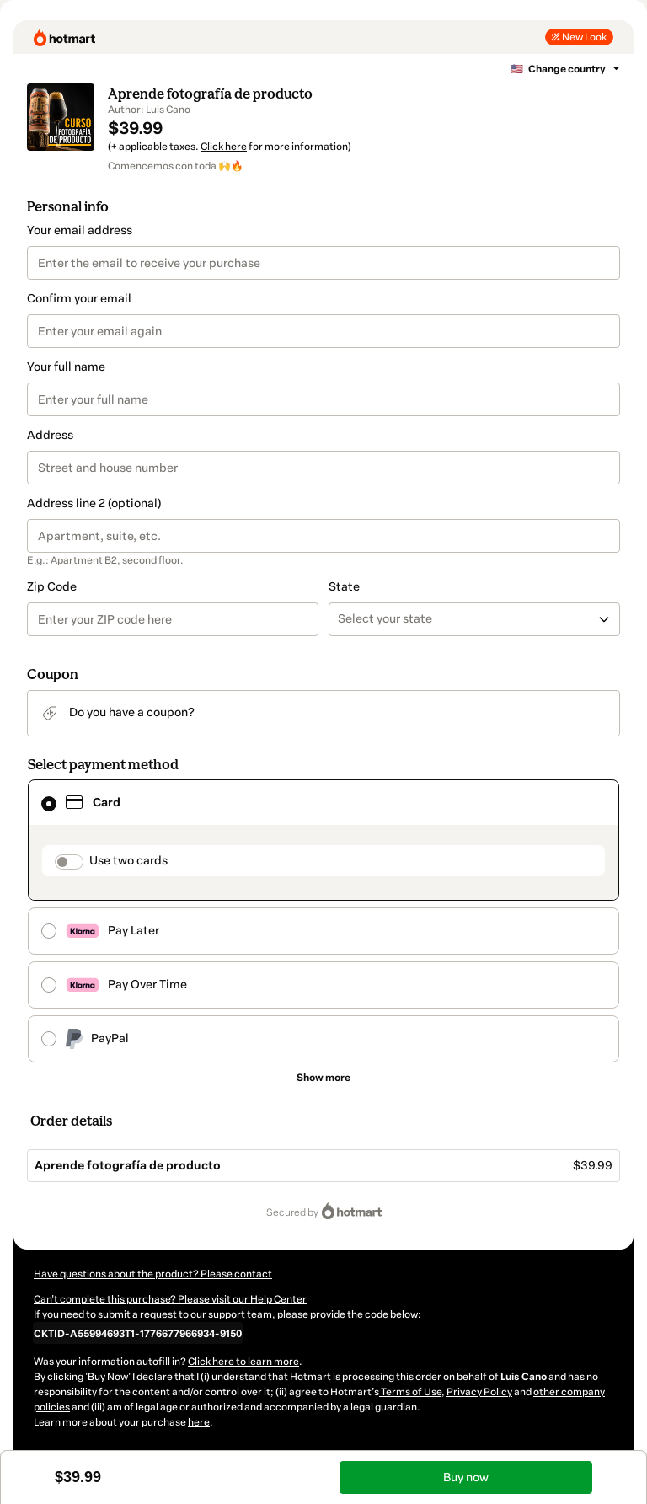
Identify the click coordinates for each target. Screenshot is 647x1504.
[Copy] (138, 1333)
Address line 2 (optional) (94, 503)
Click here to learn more (243, 1362)
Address (50, 435)
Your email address (79, 230)
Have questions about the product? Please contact (153, 1274)
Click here (224, 147)
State (344, 587)
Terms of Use (410, 1392)
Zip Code (52, 587)
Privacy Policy (479, 1392)
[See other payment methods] (323, 1077)
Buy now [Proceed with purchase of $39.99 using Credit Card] (466, 1477)
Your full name (66, 367)
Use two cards (128, 861)
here (199, 1422)
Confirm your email (79, 299)
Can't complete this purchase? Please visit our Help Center (170, 1299)
